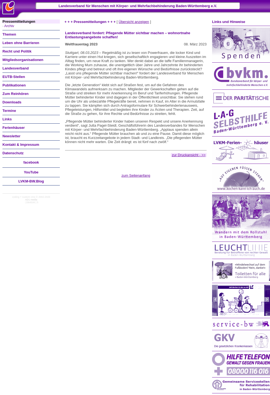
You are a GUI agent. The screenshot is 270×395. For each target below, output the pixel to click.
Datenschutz (13, 153)
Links (7, 119)
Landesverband (15, 68)
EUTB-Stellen (13, 77)
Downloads (11, 102)
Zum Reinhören (15, 94)
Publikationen (14, 85)
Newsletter (11, 136)
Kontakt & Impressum (20, 145)
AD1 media (31, 199)
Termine (9, 111)
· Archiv (8, 26)
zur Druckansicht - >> (189, 155)
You (31, 172)
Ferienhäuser (13, 128)
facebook (31, 162)
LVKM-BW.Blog (31, 181)
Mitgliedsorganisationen (22, 60)
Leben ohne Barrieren (20, 43)
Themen (9, 34)
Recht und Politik (16, 51)
